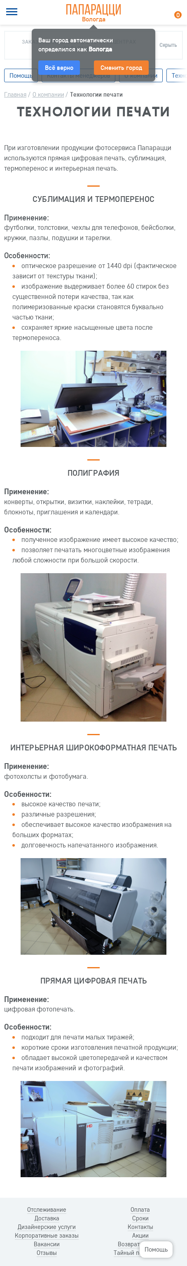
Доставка (47, 1218)
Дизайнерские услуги (47, 1227)
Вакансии (47, 1244)
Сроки (140, 1218)
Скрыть (168, 45)
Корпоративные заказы (47, 1235)
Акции (140, 1235)
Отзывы (47, 1253)
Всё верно (59, 67)
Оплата (140, 1209)
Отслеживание (46, 1209)
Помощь (156, 1249)
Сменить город (121, 67)
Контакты (140, 1227)
